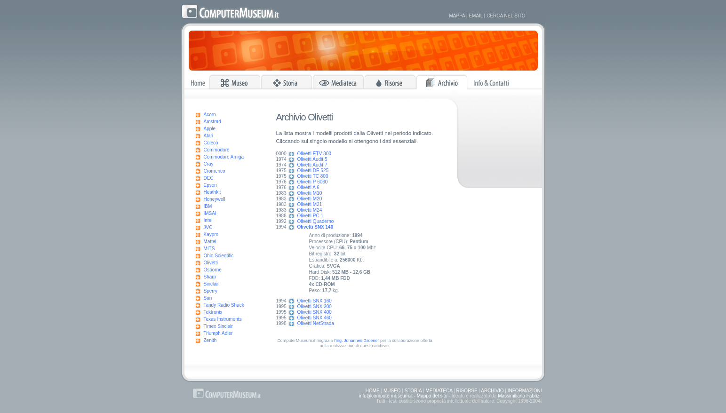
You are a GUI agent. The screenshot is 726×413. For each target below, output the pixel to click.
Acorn (210, 114)
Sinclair (211, 283)
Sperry (210, 291)
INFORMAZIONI (525, 390)
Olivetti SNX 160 (314, 300)
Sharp (210, 276)
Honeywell (214, 199)
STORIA (413, 390)
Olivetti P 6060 (312, 181)
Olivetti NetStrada (315, 323)
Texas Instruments (223, 319)
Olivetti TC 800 (312, 176)
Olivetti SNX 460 (314, 317)
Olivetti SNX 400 (314, 312)
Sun (208, 298)
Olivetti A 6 (308, 187)
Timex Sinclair (218, 326)
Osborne (213, 269)
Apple (210, 128)
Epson (210, 185)
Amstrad (212, 121)
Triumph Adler (218, 333)
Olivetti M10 (309, 193)
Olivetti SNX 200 (314, 306)
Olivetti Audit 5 (312, 159)
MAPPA (457, 15)
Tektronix (213, 312)
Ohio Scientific (219, 255)
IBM (208, 206)
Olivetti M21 (309, 204)
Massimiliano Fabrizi (519, 395)
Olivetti (211, 262)
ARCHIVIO (492, 390)
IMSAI (210, 213)
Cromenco (214, 171)
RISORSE (467, 390)
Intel (208, 220)
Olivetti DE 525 (313, 170)
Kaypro (211, 234)
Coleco (211, 142)
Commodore (217, 149)
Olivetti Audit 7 (312, 164)
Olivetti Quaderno (315, 221)
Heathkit (212, 192)
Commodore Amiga (224, 156)
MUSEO (392, 390)
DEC (209, 178)
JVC (208, 227)
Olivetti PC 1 (310, 215)
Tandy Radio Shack (224, 305)
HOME (373, 390)
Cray (209, 164)
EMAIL (476, 15)
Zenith (210, 340)
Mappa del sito (432, 395)
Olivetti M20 (309, 198)
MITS (209, 248)
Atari (209, 135)
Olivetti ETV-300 (314, 153)
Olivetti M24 (309, 210)
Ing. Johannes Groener (357, 340)
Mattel (210, 241)
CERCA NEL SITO (506, 15)
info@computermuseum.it (386, 395)
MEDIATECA (438, 390)
